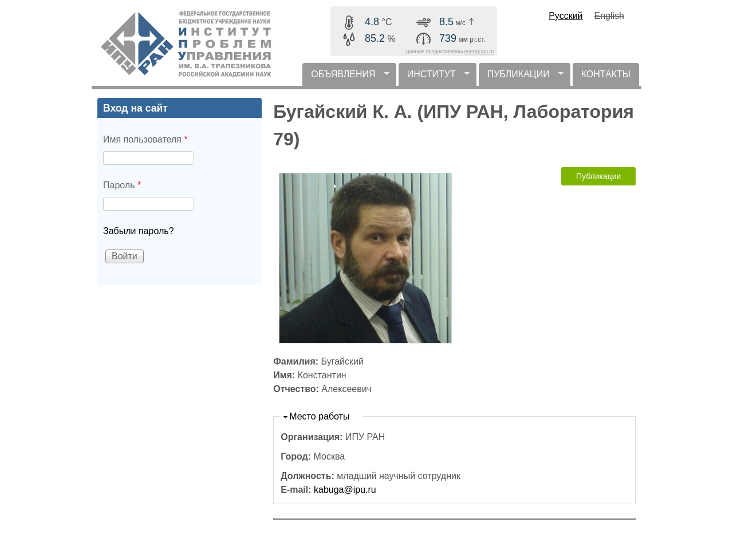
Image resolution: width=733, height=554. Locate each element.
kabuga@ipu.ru (345, 489)
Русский (565, 16)
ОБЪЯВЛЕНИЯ (345, 77)
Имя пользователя (145, 139)
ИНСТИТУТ (434, 77)
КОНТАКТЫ (605, 74)
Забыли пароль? (138, 231)
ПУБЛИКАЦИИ (521, 77)
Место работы (319, 416)
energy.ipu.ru (479, 51)
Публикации (598, 176)
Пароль (122, 185)
